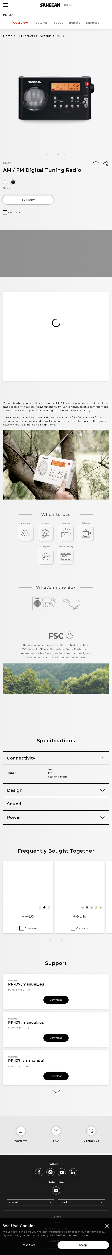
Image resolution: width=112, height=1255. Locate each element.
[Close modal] (107, 1226)
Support (92, 22)
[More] (56, 1092)
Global (13, 1202)
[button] (48, 154)
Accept (83, 1245)
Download (56, 999)
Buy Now (28, 200)
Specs (58, 22)
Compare (14, 212)
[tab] (56, 758)
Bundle (74, 22)
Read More (29, 1245)
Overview (20, 22)
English (65, 1202)
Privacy (56, 1216)
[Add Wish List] (95, 163)
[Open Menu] (6, 5)
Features (41, 22)
